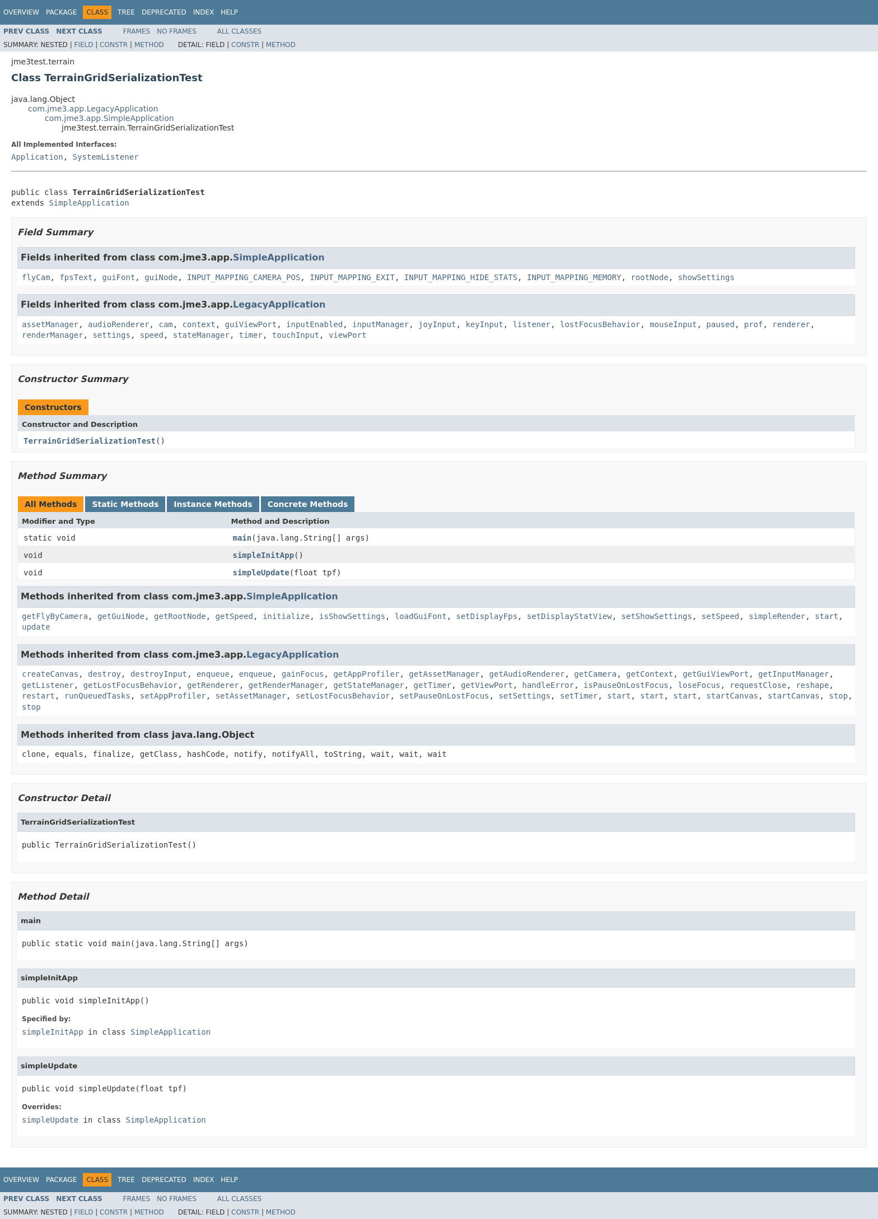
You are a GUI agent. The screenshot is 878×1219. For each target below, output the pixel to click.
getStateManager (368, 685)
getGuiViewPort (716, 673)
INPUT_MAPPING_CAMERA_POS (243, 277)
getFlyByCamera (55, 616)
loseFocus (699, 685)
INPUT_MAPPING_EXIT (352, 277)
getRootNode (180, 616)
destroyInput (158, 673)
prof (753, 324)
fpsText (75, 277)
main (242, 537)
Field (83, 45)
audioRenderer (119, 324)
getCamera (595, 673)
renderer (791, 324)
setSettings (524, 695)
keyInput (484, 324)
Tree (126, 12)
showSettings (706, 277)
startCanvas (732, 695)
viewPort (347, 335)
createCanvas (50, 673)
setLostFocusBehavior (343, 695)
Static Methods (125, 504)
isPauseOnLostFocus (626, 685)
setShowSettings (657, 616)
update (36, 626)
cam (165, 324)
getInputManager (793, 673)
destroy (104, 673)
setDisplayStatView (569, 616)
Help (229, 12)
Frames (137, 31)
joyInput (437, 324)
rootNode (649, 277)
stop (838, 695)
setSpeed (720, 616)
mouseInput (673, 324)
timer (251, 335)
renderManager (52, 335)
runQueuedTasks (97, 695)
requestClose (758, 685)
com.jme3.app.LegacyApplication (93, 108)
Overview (21, 12)
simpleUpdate (261, 572)
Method (149, 45)
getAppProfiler (366, 673)
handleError (548, 685)
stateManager (201, 335)
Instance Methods (213, 504)
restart (38, 695)
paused (720, 324)
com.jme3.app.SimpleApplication (109, 118)
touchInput (295, 335)
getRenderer (213, 685)
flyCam (36, 277)
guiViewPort (251, 324)
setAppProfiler (173, 695)
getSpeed (234, 616)
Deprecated (164, 12)
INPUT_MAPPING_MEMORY (574, 277)
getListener (48, 685)
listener (531, 324)
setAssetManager (251, 695)
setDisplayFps (487, 616)
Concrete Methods (308, 504)
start (826, 616)
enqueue (213, 673)
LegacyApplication (279, 304)
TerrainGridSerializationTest (90, 440)
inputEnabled (314, 324)
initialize (286, 616)
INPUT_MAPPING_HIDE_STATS (460, 277)
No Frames (177, 31)
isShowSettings (352, 616)
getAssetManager (444, 673)
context (199, 324)
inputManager (380, 324)
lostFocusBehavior (600, 324)
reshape (812, 685)
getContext (649, 673)
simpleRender (777, 616)
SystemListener (106, 156)
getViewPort (487, 685)
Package (61, 12)
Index (203, 12)
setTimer (578, 695)
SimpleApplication (89, 202)
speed (152, 335)
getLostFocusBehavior (130, 685)
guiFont (118, 277)
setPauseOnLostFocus (444, 695)
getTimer (432, 685)
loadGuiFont (421, 616)
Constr (114, 45)
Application (37, 156)
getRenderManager (286, 685)
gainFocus (303, 673)
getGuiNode (120, 616)
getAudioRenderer (527, 673)
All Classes (239, 31)
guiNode (161, 277)
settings (111, 335)
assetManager (50, 324)
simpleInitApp (264, 555)
